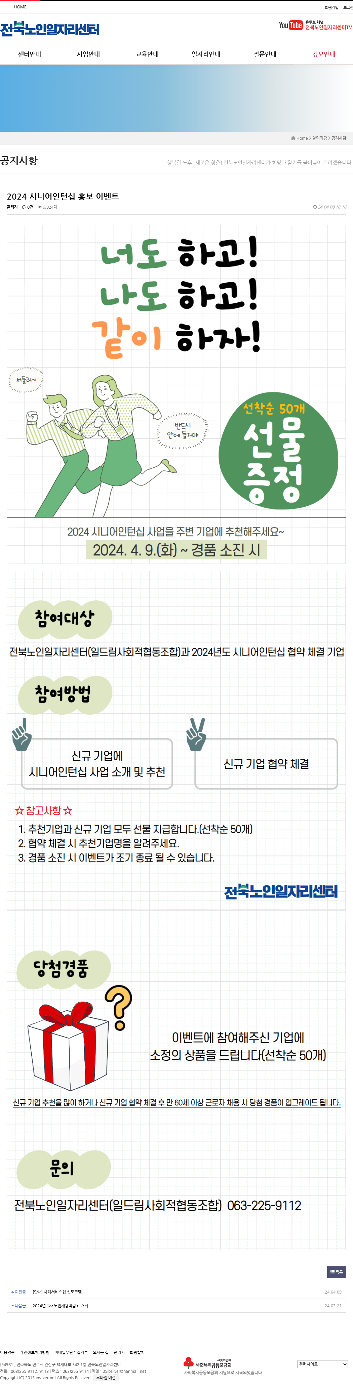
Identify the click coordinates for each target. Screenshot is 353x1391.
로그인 (348, 7)
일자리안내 (206, 53)
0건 (27, 207)
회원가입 (331, 7)
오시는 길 (101, 1352)
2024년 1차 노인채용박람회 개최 (60, 1305)
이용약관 (7, 1352)
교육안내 (147, 53)
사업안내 (88, 53)
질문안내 (264, 53)
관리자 (119, 1352)
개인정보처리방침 (34, 1352)
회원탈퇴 (137, 1352)
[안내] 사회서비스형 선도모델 (57, 1292)
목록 (336, 1272)
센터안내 (29, 53)
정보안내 (323, 53)
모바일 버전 (106, 1377)
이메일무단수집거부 (71, 1352)
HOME (20, 6)
